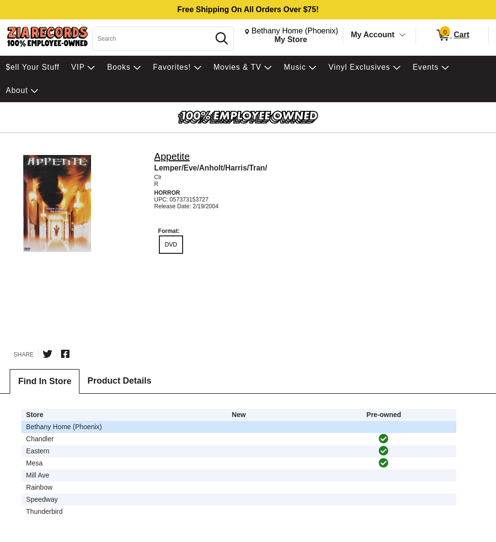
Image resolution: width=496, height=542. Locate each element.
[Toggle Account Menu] (402, 35)
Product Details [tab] (119, 381)
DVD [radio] (171, 244)
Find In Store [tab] (44, 381)
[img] (383, 439)
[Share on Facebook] (65, 354)
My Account (372, 35)
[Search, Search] (152, 38)
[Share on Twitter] (47, 354)
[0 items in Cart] (452, 35)
